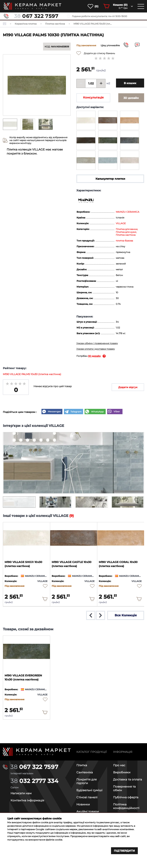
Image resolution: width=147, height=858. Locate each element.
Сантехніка (84, 772)
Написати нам (21, 793)
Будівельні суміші (89, 790)
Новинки (83, 804)
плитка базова (124, 241)
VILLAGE (121, 223)
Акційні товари (87, 811)
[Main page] (37, 751)
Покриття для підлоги (86, 781)
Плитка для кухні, (126, 232)
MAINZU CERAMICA (127, 212)
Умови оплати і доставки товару (95, 349)
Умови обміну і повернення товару (97, 343)
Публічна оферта (125, 797)
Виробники (121, 772)
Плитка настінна (126, 235)
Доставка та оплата (127, 779)
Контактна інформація (27, 800)
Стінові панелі (86, 797)
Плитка (81, 765)
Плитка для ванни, (127, 229)
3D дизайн (94, 356)
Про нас (119, 765)
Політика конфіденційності (126, 806)
